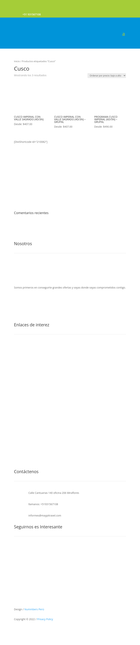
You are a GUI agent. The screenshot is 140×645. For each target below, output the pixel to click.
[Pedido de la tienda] (107, 75)
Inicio (17, 61)
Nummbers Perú (34, 609)
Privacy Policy (45, 619)
